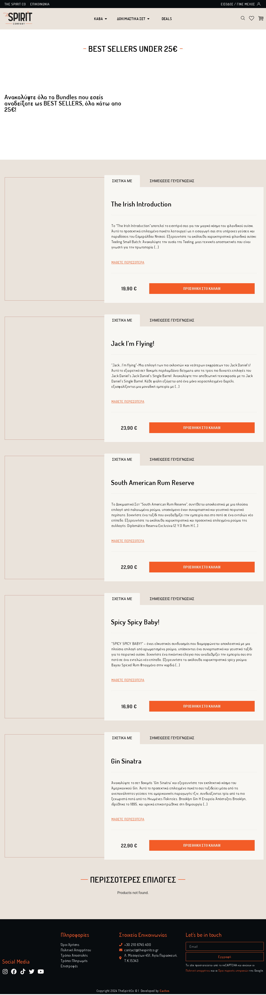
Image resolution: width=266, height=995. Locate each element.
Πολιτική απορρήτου (198, 971)
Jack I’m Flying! (132, 344)
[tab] (122, 182)
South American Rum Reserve (152, 483)
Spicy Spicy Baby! (135, 622)
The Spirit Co (15, 4)
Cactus (164, 991)
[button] (202, 289)
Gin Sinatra (126, 762)
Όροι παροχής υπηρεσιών (233, 971)
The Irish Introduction (141, 204)
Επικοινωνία (40, 4)
